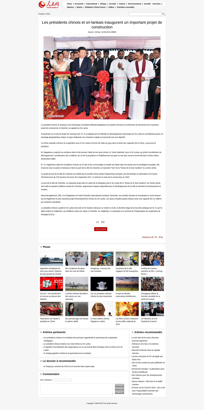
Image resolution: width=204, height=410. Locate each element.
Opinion (70, 7)
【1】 (97, 222)
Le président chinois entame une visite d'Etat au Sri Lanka (67, 344)
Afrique (103, 4)
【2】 (102, 222)
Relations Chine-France (95, 7)
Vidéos (111, 7)
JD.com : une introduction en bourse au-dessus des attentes (50, 296)
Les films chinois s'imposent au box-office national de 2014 (127, 321)
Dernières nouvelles (125, 7)
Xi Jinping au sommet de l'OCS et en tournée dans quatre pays (69, 366)
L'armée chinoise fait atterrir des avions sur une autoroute (76, 296)
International (91, 4)
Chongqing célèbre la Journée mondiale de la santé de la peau (150, 296)
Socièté (147, 4)
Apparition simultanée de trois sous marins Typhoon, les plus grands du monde (51, 271)
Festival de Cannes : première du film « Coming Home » (151, 271)
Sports (79, 7)
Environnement (134, 4)
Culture (122, 4)
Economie (79, 4)
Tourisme (156, 4)
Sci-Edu (112, 4)
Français (41, 14)
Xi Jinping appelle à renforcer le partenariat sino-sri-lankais (67, 353)
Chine (69, 4)
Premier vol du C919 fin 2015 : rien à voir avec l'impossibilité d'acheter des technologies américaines (148, 391)
